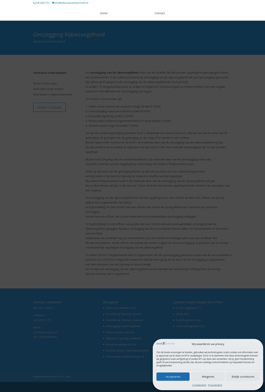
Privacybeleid (215, 385)
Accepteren (173, 376)
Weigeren (208, 376)
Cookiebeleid (199, 385)
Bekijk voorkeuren (243, 376)
